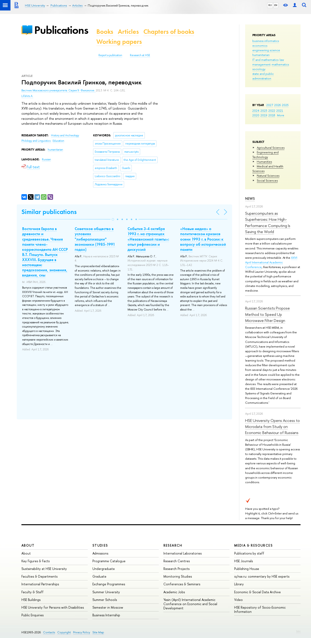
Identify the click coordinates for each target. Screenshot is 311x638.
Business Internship (106, 615)
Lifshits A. (27, 96)
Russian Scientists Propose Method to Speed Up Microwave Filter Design (267, 314)
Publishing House (246, 568)
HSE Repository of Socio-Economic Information (260, 609)
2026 (277, 105)
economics (259, 45)
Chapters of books (168, 32)
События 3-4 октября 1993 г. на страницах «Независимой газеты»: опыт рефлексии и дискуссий (148, 239)
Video (238, 599)
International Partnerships (40, 584)
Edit (298, 631)
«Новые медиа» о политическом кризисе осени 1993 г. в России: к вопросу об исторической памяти (203, 239)
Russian (46, 159)
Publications (61, 30)
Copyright (64, 632)
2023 (263, 110)
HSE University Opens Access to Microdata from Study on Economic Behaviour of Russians (272, 426)
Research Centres (176, 561)
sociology (258, 69)
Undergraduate (103, 568)
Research (173, 545)
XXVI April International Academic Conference (271, 262)
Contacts (49, 632)
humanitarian (261, 55)
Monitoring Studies (177, 576)
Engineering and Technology (265, 154)
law (282, 60)
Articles (128, 32)
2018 (271, 115)
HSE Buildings (31, 599)
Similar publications (49, 212)
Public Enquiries (32, 615)
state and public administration (263, 76)
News (250, 198)
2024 (255, 110)
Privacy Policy (81, 632)
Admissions (100, 553)
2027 (269, 105)
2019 (263, 115)
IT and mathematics (265, 60)
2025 (285, 105)
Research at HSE (140, 55)
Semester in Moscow (107, 607)
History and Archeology (65, 135)
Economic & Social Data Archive (257, 592)
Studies (100, 545)
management (261, 64)
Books (104, 32)
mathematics (280, 64)
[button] (113, 219)
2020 (255, 115)
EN (275, 5)
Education (58, 141)
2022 (271, 110)
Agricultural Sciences (270, 147)
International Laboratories (182, 553)
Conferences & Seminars (181, 584)
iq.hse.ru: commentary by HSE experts (261, 576)
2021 (279, 110)
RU (270, 5)
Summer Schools (104, 599)
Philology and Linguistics (36, 141)
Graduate (99, 576)
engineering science (266, 50)
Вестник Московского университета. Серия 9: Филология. (58, 90)
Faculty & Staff (32, 592)
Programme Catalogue (108, 561)
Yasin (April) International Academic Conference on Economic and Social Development (190, 603)
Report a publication (110, 55)
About (27, 545)
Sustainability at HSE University (44, 568)
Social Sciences (267, 180)
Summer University (106, 592)
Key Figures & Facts (35, 561)
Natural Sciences (268, 175)
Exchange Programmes (108, 584)
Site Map (98, 632)
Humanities (264, 161)
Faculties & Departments (39, 576)
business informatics (265, 41)
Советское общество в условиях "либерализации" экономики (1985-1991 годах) (95, 239)
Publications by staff (249, 553)
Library (239, 584)
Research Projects (176, 568)
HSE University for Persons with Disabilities (52, 607)
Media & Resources (253, 545)
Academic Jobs (174, 592)
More (280, 115)
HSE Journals (243, 561)
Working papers (119, 42)
